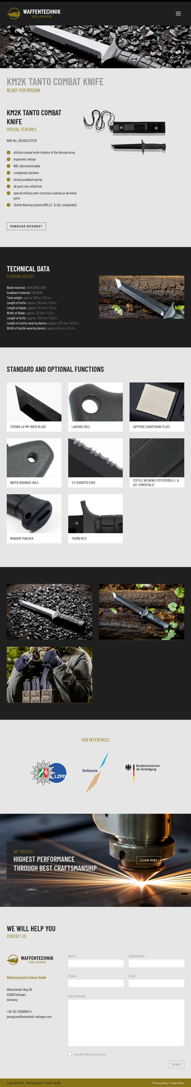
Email (132, 976)
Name (71, 955)
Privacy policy (160, 1083)
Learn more (148, 860)
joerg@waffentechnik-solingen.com (29, 1016)
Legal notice (177, 1083)
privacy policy (97, 1054)
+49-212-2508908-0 (19, 1011)
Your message (76, 996)
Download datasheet (26, 226)
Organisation (137, 955)
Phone (72, 976)
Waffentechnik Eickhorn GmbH (43, 1083)
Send (176, 1065)
